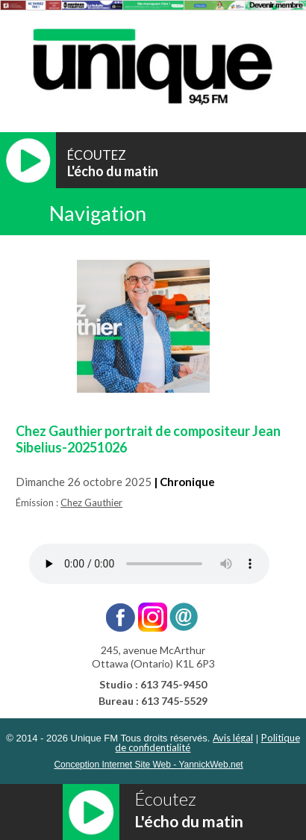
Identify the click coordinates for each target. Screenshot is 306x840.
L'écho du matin (112, 171)
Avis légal (233, 738)
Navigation (97, 213)
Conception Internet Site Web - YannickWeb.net (148, 764)
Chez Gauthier (91, 502)
